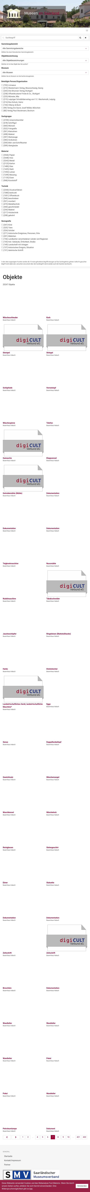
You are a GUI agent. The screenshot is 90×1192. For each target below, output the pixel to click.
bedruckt (9, 193)
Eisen (7, 178)
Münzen (8, 126)
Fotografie (9, 128)
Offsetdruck (10, 195)
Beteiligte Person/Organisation (14, 81)
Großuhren (9, 140)
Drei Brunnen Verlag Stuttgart (17, 91)
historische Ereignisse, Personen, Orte (20, 233)
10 (68, 1137)
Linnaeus (8, 85)
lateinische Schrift (12, 250)
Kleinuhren (9, 131)
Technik (4, 186)
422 (84, 1137)
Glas (7, 166)
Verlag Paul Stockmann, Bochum (17, 111)
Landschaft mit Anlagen (14, 245)
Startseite (8, 1156)
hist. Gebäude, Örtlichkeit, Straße (18, 242)
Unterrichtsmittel (12, 120)
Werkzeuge (9, 137)
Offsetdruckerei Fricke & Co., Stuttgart (20, 94)
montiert (8, 201)
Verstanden (82, 1186)
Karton (8, 163)
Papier (8, 155)
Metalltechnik (10, 204)
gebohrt (8, 215)
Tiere (6, 228)
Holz (7, 158)
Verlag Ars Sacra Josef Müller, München (20, 108)
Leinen (8, 172)
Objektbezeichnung (9, 56)
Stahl (7, 169)
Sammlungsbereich (9, 44)
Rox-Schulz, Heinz (12, 102)
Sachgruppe (6, 116)
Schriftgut (9, 123)
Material (4, 151)
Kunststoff (9, 180)
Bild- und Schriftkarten (14, 143)
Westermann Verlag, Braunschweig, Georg (22, 88)
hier (30, 1189)
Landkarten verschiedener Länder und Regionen (24, 239)
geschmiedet (10, 207)
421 (78, 1137)
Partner (7, 1165)
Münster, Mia (10, 96)
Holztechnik (9, 212)
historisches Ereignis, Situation (17, 247)
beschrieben (10, 198)
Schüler (8, 230)
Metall (8, 161)
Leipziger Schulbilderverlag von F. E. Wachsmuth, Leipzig (28, 99)
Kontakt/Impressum (12, 1160)
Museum (5, 68)
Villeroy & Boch (11, 105)
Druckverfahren (11, 190)
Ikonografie (6, 221)
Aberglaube (9, 145)
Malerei (8, 134)
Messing (9, 175)
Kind (6, 225)
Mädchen (8, 236)
